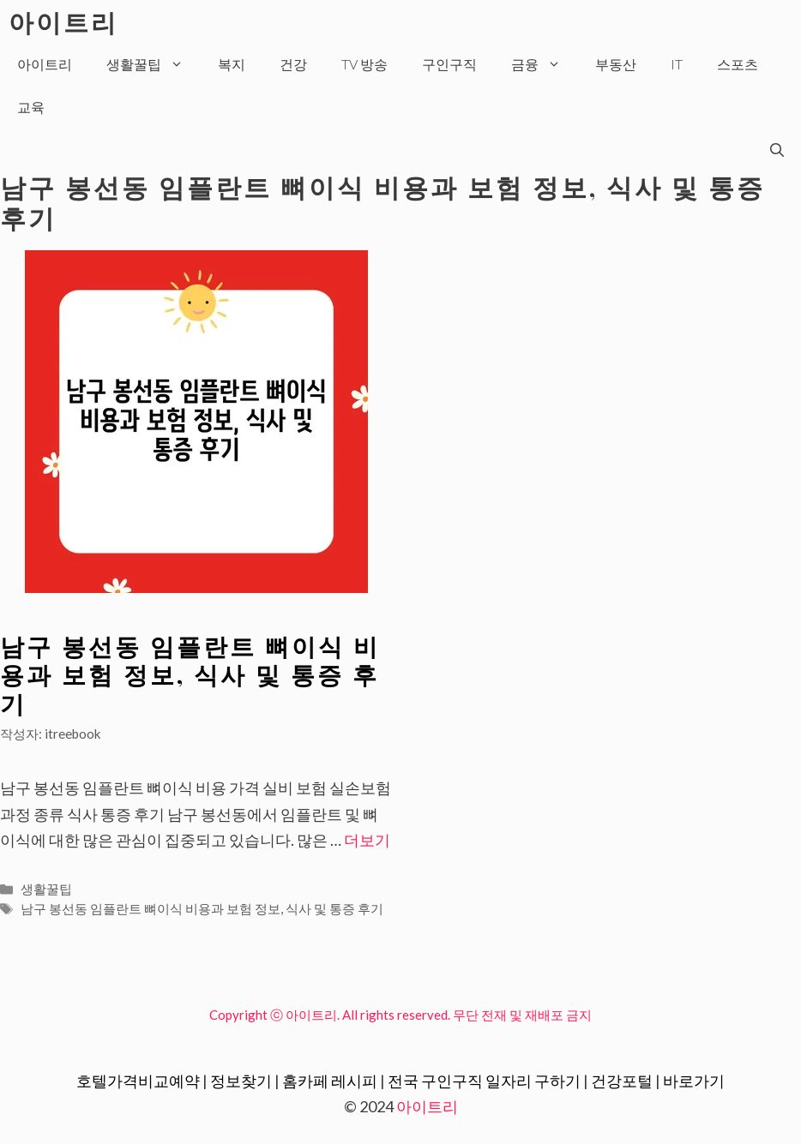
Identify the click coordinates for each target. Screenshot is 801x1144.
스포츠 (737, 64)
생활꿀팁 (153, 64)
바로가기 (694, 1080)
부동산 (615, 64)
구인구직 (449, 64)
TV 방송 (364, 64)
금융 (544, 64)
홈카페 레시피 (329, 1080)
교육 (31, 107)
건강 (293, 64)
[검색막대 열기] (777, 150)
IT (677, 64)
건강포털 (622, 1080)
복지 (231, 64)
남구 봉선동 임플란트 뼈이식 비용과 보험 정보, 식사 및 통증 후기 (190, 674)
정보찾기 (241, 1080)
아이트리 (63, 21)
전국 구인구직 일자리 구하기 (484, 1080)
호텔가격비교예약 (138, 1080)
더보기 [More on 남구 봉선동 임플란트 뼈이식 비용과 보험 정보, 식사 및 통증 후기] (367, 839)
